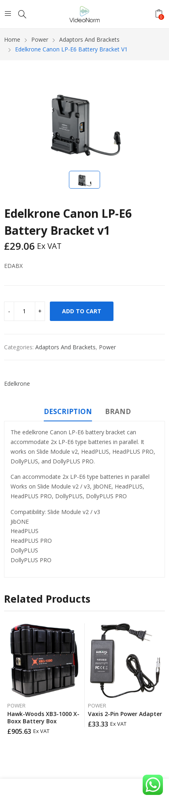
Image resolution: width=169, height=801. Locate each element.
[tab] (68, 413)
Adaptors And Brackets (65, 347)
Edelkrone (17, 383)
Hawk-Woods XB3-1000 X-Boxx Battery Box (43, 717)
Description (68, 411)
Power (107, 347)
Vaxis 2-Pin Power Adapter (125, 714)
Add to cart (81, 311)
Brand (118, 411)
